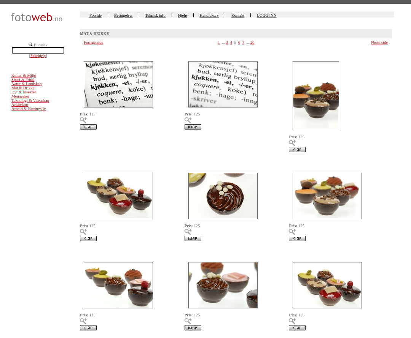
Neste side (379, 42)
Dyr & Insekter (23, 92)
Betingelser (123, 15)
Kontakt (237, 15)
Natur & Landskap (26, 84)
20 (252, 42)
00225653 (297, 164)
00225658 (88, 52)
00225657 (193, 52)
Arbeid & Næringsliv (28, 109)
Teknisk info (155, 15)
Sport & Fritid (22, 79)
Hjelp (182, 15)
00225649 (297, 253)
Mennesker (20, 96)
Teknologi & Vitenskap (30, 100)
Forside (95, 15)
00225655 (88, 164)
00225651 (88, 253)
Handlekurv (209, 15)
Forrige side (93, 42)
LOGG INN (266, 15)
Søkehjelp (38, 56)
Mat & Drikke (22, 88)
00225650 (193, 253)
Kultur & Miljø (23, 75)
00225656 (297, 52)
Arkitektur (19, 105)
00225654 (193, 164)
